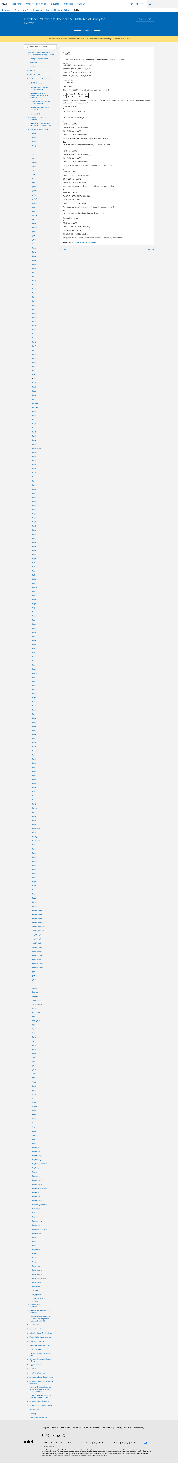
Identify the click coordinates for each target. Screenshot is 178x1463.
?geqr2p (34, 211)
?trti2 (33, 1033)
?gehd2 (34, 191)
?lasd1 (34, 714)
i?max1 (34, 174)
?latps (34, 882)
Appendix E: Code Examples (39, 1401)
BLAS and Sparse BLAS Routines (41, 79)
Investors (87, 1428)
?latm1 (34, 849)
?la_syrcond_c (37, 1270)
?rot (33, 150)
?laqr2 (34, 526)
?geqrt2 (34, 215)
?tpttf (34, 1115)
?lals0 (34, 387)
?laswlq (34, 808)
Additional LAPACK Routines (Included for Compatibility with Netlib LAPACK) (41, 1318)
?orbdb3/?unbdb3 (38, 918)
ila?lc (33, 1057)
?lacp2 (34, 1143)
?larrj (33, 653)
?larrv (34, 665)
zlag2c (34, 1049)
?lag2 (33, 338)
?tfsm (34, 1082)
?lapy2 (34, 489)
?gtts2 (34, 240)
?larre (34, 644)
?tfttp (34, 1094)
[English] (139, 4)
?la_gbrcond (36, 1151)
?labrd (34, 252)
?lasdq (34, 755)
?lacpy (34, 264)
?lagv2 (34, 358)
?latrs (34, 890)
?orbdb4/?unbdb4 (38, 923)
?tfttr (33, 1098)
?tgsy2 (34, 1029)
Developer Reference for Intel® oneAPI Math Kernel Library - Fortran (41, 54)
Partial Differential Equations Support (40, 1354)
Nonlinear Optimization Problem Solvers (41, 1360)
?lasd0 (34, 710)
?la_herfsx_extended (39, 1205)
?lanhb (34, 436)
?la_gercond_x (37, 1184)
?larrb (34, 632)
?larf (33, 575)
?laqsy (34, 550)
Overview (33, 71)
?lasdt (34, 759)
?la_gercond (36, 1176)
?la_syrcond (36, 1266)
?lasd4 (34, 726)
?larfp (34, 1053)
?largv (34, 608)
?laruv (34, 685)
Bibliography (34, 1409)
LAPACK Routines (36, 83)
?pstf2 (34, 1131)
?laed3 (34, 293)
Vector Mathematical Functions (40, 1337)
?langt (34, 424)
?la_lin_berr (36, 1213)
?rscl (33, 984)
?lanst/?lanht (36, 448)
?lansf (34, 1086)
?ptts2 (34, 980)
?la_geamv (35, 1172)
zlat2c (34, 1139)
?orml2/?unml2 (37, 959)
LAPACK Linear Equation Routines (38, 119)
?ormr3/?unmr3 (37, 967)
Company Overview (50, 1428)
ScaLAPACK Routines (37, 1325)
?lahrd (34, 366)
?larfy (34, 600)
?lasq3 (34, 775)
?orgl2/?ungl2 (37, 943)
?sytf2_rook (36, 1012)
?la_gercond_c (37, 1180)
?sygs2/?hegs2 (37, 1000)
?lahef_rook (36, 841)
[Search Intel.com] (165, 4)
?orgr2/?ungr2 (37, 947)
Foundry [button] (81, 4)
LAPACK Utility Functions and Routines (40, 1306)
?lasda (34, 751)
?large (34, 604)
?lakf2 (34, 379)
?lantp (34, 465)
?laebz (34, 277)
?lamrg (34, 399)
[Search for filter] (40, 47)
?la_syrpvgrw (36, 1282)
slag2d (34, 1045)
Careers (96, 1428)
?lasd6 (34, 734)
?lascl (34, 706)
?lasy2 (34, 816)
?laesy (34, 146)
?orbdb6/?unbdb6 (38, 931)
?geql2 (34, 203)
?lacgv (34, 133)
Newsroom (77, 1428)
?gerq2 (34, 223)
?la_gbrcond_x (37, 1160)
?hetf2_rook (36, 1021)
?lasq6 (34, 788)
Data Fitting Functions (37, 1373)
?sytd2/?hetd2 (37, 1004)
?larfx (34, 595)
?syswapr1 (35, 996)
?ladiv (34, 268)
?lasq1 (34, 767)
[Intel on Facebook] (42, 1436)
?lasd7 (34, 739)
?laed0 (34, 281)
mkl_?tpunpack (37, 1295)
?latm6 (34, 865)
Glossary (33, 1414)
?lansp (34, 440)
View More (87, 30)
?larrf (33, 649)
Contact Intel (65, 1428)
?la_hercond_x (37, 1201)
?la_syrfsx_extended (39, 1278)
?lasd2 (34, 718)
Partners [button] (68, 4)
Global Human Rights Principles (118, 1453)
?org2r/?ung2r (37, 939)
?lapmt (34, 485)
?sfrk (33, 1074)
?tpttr (34, 1119)
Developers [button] (55, 4)
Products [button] (16, 4)
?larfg (34, 583)
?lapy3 (34, 493)
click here (104, 39)
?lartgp (34, 673)
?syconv (34, 162)
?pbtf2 (34, 972)
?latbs (34, 845)
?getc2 (34, 232)
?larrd (34, 640)
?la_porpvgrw (36, 1233)
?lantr (34, 469)
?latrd (34, 886)
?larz (33, 689)
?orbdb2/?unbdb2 (38, 914)
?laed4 (34, 297)
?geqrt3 (34, 219)
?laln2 (34, 383)
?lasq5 (34, 783)
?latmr (34, 873)
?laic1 (34, 375)
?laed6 (34, 305)
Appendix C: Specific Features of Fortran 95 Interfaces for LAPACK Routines (40, 1389)
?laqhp (34, 1241)
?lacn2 (34, 256)
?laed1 (34, 285)
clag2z (34, 1037)
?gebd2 (34, 187)
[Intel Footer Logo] (28, 1441)
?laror (34, 620)
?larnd (34, 612)
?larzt (34, 698)
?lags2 (34, 342)
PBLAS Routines (35, 1349)
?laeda (34, 321)
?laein (34, 326)
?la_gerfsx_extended (39, 1188)
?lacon (34, 260)
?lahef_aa (35, 837)
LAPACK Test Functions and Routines (40, 1311)
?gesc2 (34, 227)
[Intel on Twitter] (47, 1436)
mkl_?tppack (36, 1290)
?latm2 (34, 853)
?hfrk (33, 1078)
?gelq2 (34, 195)
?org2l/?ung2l (37, 935)
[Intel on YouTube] (58, 1436)
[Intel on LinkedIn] (53, 1436)
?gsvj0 (34, 1066)
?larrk (34, 657)
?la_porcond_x (37, 1225)
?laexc (34, 334)
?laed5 (34, 301)
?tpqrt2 (34, 1106)
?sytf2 (34, 1008)
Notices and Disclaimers (38, 1418)
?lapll (33, 477)
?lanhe (34, 456)
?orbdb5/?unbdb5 (38, 927)
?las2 (33, 702)
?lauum (34, 906)
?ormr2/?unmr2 (37, 963)
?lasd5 (34, 730)
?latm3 (34, 857)
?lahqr (34, 362)
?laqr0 (34, 518)
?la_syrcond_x (37, 1274)
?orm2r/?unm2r (37, 955)
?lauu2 (34, 902)
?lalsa (34, 391)
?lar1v (34, 563)
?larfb (34, 579)
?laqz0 (34, 559)
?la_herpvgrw (36, 1209)
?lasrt (34, 796)
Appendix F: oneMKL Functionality (41, 1405)
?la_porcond (36, 1217)
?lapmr (34, 481)
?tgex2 (34, 1025)
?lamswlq (35, 403)
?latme (34, 869)
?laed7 (34, 309)
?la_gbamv (35, 1147)
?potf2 (34, 976)
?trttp (34, 1127)
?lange (34, 420)
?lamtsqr (35, 407)
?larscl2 (34, 1254)
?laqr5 (34, 538)
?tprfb (34, 1111)
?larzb (34, 694)
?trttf (33, 1123)
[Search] (150, 3)
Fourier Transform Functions (39, 1345)
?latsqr (34, 898)
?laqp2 (34, 510)
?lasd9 (34, 747)
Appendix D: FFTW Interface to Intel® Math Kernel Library (40, 1396)
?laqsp (34, 546)
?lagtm (34, 350)
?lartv (34, 681)
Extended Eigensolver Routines (41, 1333)
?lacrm (34, 138)
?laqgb (34, 497)
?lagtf (34, 346)
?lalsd (34, 395)
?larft (33, 591)
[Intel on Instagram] (64, 1436)
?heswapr (35, 992)
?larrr (33, 661)
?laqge (34, 501)
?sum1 (34, 178)
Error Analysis (35, 114)
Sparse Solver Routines (38, 1329)
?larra (34, 628)
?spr (33, 158)
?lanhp (34, 444)
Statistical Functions (37, 1341)
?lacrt (34, 142)
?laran (34, 571)
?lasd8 (34, 743)
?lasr (33, 792)
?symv (34, 166)
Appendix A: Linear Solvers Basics (41, 1377)
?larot (34, 624)
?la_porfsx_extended (39, 1229)
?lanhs (34, 428)
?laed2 (34, 289)
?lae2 (33, 272)
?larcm (34, 1245)
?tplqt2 (34, 1102)
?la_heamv (35, 1192)
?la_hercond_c (37, 1196)
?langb (34, 416)
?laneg (34, 411)
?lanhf (34, 1090)
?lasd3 (34, 722)
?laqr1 (34, 522)
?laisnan (34, 248)
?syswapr (35, 988)
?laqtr (34, 555)
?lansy (34, 452)
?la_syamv (35, 1262)
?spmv (34, 154)
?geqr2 (34, 207)
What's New (34, 63)
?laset (34, 763)
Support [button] (29, 4)
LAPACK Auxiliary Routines (39, 129)
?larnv (34, 616)
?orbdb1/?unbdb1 (38, 910)
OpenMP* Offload (36, 75)
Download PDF (145, 19)
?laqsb (34, 542)
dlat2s (34, 1135)
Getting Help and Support (39, 59)
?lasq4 (34, 779)
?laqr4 (34, 534)
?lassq (34, 800)
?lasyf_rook (36, 828)
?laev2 (34, 330)
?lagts (34, 354)
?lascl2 (34, 1258)
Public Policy (139, 1428)
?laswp (34, 812)
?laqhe (34, 1237)
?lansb (34, 432)
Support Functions (36, 1365)
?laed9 (34, 317)
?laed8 (34, 313)
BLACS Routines (35, 1369)
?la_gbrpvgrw (36, 1168)
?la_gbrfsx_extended (39, 1164)
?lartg (34, 669)
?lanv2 (34, 473)
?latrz (34, 894)
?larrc (34, 636)
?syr (33, 170)
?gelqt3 (34, 199)
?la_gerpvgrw (36, 1250)
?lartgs (34, 677)
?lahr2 (34, 371)
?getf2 (34, 236)
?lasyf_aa (35, 824)
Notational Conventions (38, 67)
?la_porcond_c (37, 1221)
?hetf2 (34, 1017)
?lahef (34, 833)
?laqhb (34, 505)
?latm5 (34, 861)
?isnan (34, 244)
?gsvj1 (34, 1070)
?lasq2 (34, 771)
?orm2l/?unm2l (37, 951)
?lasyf (34, 820)
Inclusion (127, 1428)
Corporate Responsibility (112, 1428)
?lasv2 (34, 804)
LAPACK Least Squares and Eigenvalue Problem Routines (40, 124)
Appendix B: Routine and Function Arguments (41, 1382)
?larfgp (34, 587)
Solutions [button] (41, 4)
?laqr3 (34, 530)
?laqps (34, 514)
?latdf (34, 878)
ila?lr (33, 1062)
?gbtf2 (34, 182)
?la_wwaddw (36, 1286)
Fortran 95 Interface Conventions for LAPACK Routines (39, 95)
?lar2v (34, 567)
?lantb (34, 461)
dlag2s (34, 1041)
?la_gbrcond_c (37, 1156)
